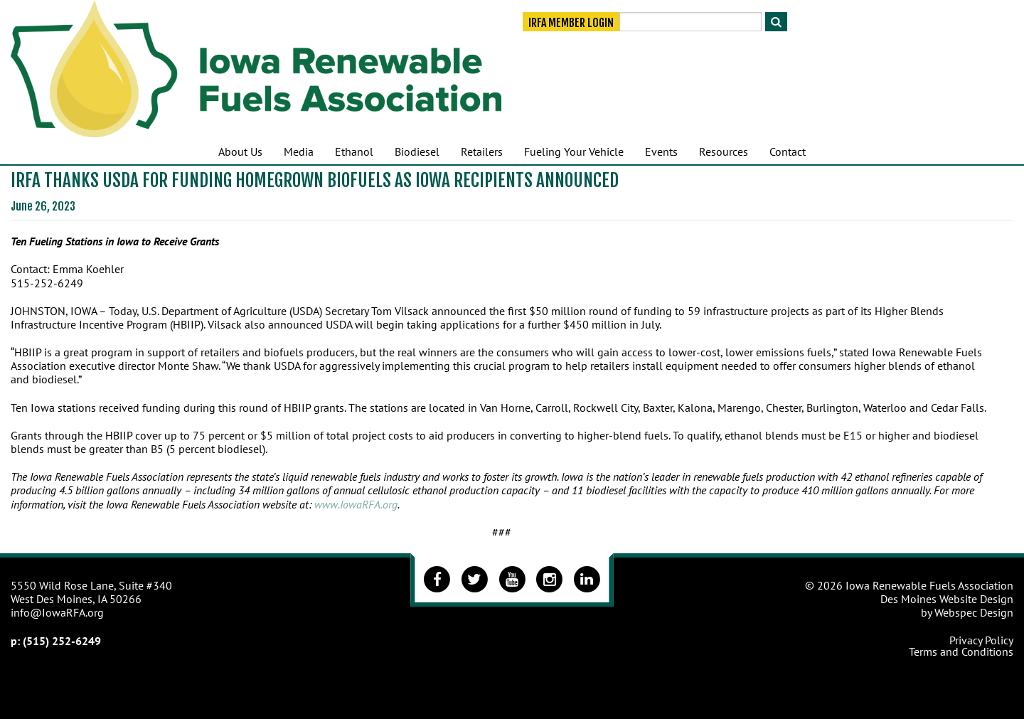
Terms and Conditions (961, 651)
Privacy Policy (981, 640)
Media (299, 151)
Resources (723, 151)
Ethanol (354, 151)
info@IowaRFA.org (57, 612)
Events (661, 151)
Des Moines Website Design (946, 599)
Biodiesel (417, 151)
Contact (787, 151)
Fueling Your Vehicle (574, 151)
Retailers (482, 151)
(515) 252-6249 (62, 641)
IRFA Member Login (571, 23)
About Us (240, 151)
